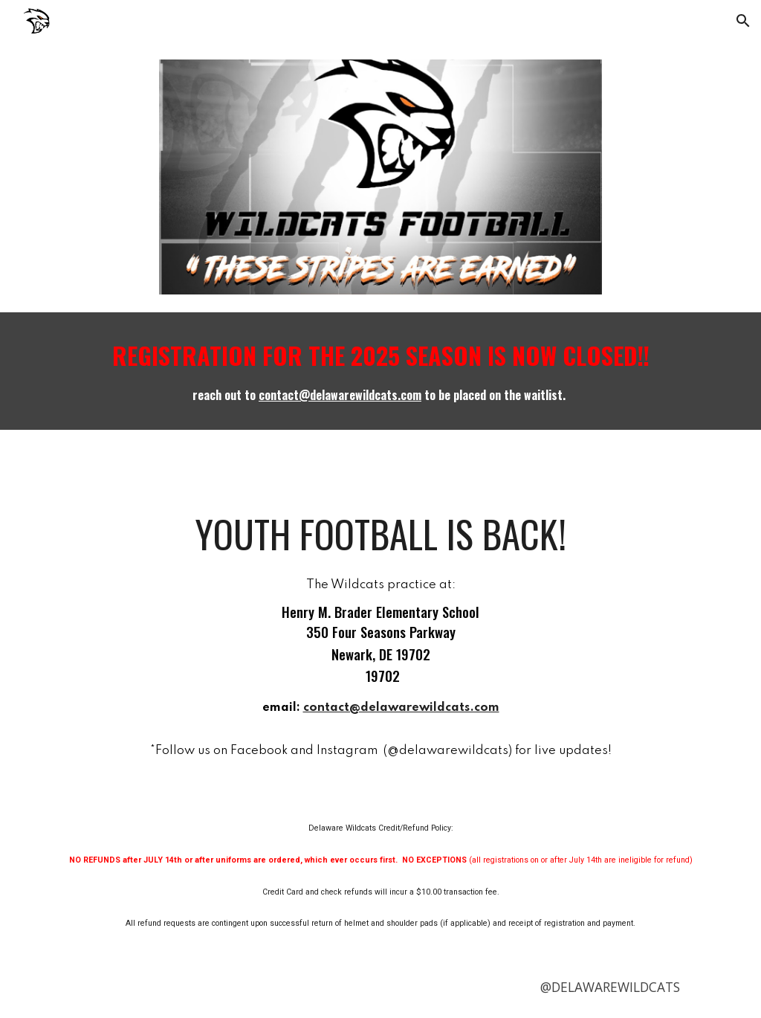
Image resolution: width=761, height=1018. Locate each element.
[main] (381, 371)
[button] (743, 21)
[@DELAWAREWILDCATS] (610, 987)
